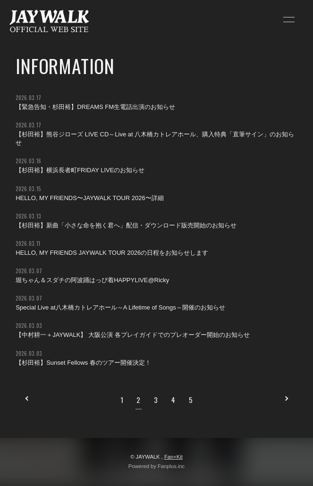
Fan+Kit (173, 457)
